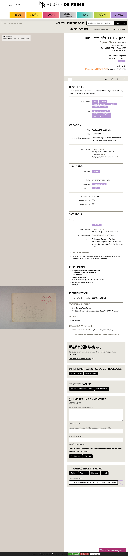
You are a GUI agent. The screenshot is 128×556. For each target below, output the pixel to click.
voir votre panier (118, 30)
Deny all (85, 554)
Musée (34, 15)
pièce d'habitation (100, 104)
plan (95, 102)
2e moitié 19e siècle (112, 157)
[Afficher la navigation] (10, 5)
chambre (97, 107)
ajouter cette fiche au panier (81, 389)
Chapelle (85, 15)
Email (104, 473)
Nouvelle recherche (70, 23)
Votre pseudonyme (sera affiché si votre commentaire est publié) (90, 428)
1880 (109, 235)
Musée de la (51, 15)
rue (105, 107)
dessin (121, 61)
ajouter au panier (100, 30)
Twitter (73, 473)
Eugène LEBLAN (98, 229)
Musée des (17, 15)
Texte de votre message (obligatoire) (81, 407)
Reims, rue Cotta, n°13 (101, 116)
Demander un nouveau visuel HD (80, 359)
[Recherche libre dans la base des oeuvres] (100, 23)
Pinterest (94, 473)
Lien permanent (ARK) (75, 478)
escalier (112, 104)
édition (97, 225)
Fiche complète (90, 374)
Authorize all (74, 554)
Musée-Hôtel (102, 15)
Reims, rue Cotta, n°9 (101, 111)
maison (103, 102)
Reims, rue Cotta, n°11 (101, 114)
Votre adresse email (75, 436)
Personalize (95, 554)
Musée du (68, 15)
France (103, 154)
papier (96, 188)
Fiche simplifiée (76, 374)
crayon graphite (99, 184)
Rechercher (120, 23)
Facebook (83, 473)
